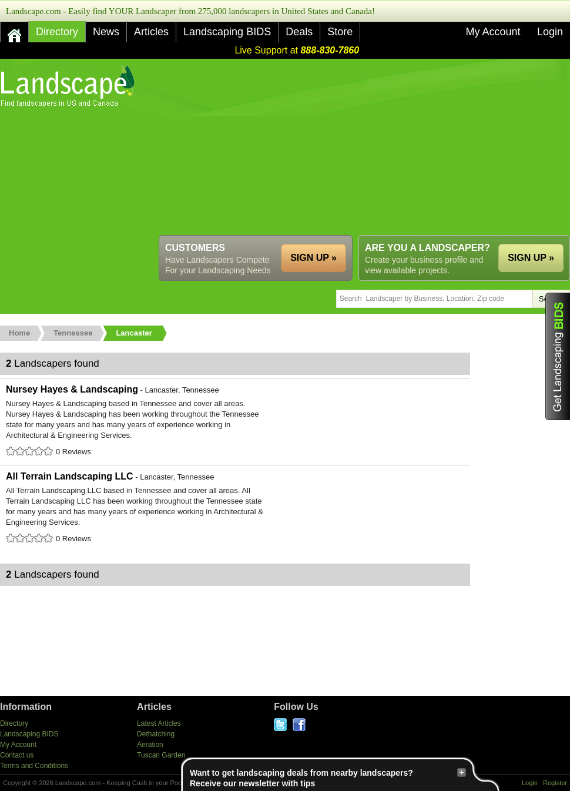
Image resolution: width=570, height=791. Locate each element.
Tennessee (72, 333)
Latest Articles (159, 723)
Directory (57, 32)
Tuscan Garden (161, 755)
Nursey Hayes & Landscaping (235, 421)
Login (550, 32)
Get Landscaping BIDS (557, 356)
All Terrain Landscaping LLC (235, 508)
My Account (492, 32)
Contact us (16, 755)
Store (340, 32)
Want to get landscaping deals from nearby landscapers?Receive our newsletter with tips (328, 777)
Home (19, 333)
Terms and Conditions (34, 766)
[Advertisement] (279, 147)
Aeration (150, 744)
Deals (299, 32)
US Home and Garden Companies (69, 86)
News (106, 32)
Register (555, 782)
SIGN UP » (531, 258)
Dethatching (156, 734)
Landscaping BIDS (227, 32)
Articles (151, 32)
